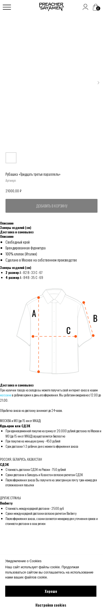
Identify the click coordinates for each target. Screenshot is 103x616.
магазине (5, 395)
